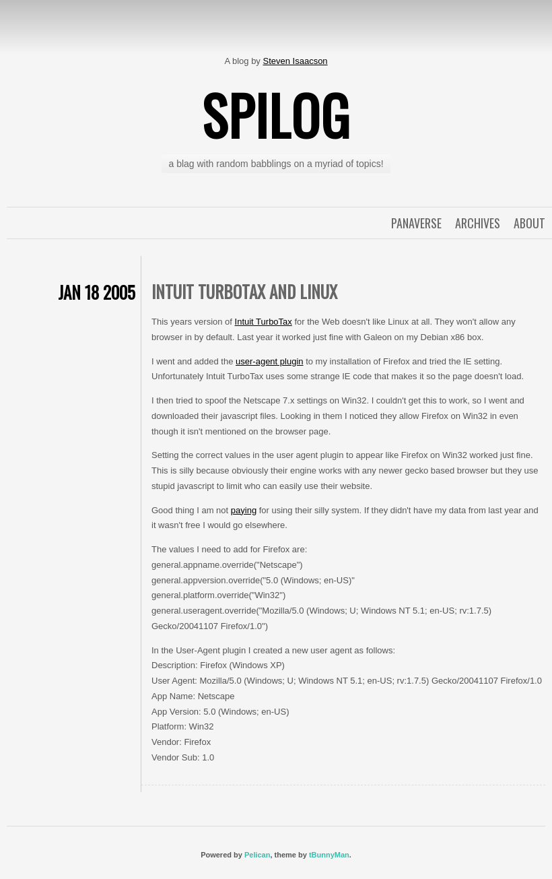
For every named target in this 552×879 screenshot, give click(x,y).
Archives (477, 223)
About (529, 223)
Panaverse (416, 223)
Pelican (257, 855)
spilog (276, 114)
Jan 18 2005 (96, 292)
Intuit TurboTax (263, 322)
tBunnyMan (329, 855)
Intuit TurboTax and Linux (244, 291)
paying (243, 510)
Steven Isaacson (295, 61)
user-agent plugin (269, 361)
